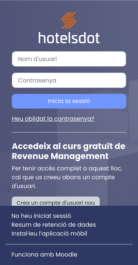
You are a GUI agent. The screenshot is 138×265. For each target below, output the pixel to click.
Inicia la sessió (69, 101)
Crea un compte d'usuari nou (56, 202)
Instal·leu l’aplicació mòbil (49, 233)
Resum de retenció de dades (53, 224)
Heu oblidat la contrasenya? (53, 118)
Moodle (66, 254)
